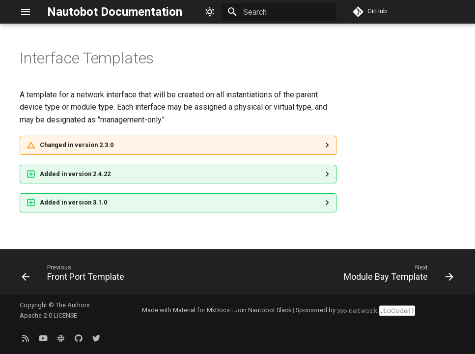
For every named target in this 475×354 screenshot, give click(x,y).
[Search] (279, 12)
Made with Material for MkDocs (186, 310)
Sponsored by (355, 310)
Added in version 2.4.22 (75, 173)
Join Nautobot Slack (262, 310)
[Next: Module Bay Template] (396, 275)
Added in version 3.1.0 (73, 202)
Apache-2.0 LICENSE (48, 315)
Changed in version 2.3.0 (76, 144)
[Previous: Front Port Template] (75, 275)
